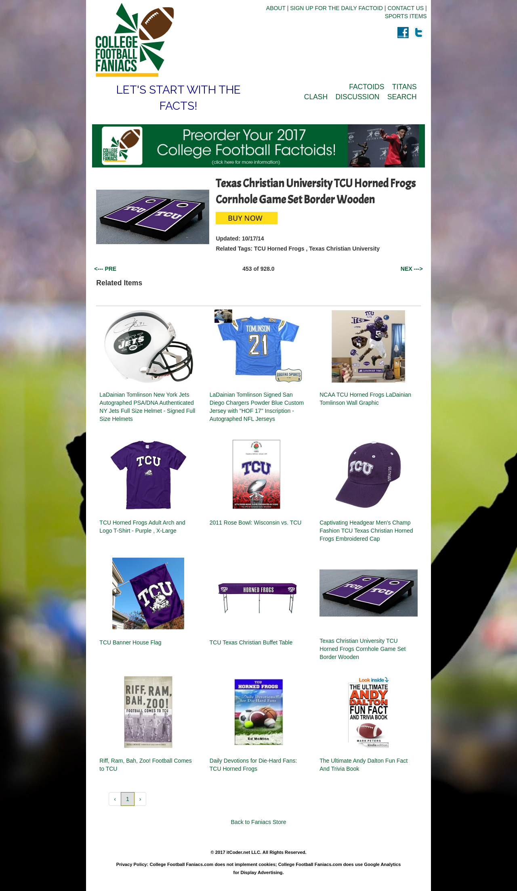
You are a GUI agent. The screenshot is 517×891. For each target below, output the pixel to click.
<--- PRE (105, 269)
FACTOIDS (366, 87)
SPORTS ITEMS (406, 16)
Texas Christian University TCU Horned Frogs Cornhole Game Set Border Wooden (362, 649)
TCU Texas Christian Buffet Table (251, 642)
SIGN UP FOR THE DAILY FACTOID (336, 8)
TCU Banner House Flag (130, 642)
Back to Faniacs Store (258, 822)
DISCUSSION (357, 97)
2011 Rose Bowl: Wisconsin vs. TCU (256, 522)
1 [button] (127, 799)
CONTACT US (405, 8)
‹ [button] (115, 799)
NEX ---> (412, 269)
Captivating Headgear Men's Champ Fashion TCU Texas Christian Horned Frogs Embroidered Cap (366, 530)
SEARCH (402, 97)
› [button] (140, 799)
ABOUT (276, 8)
